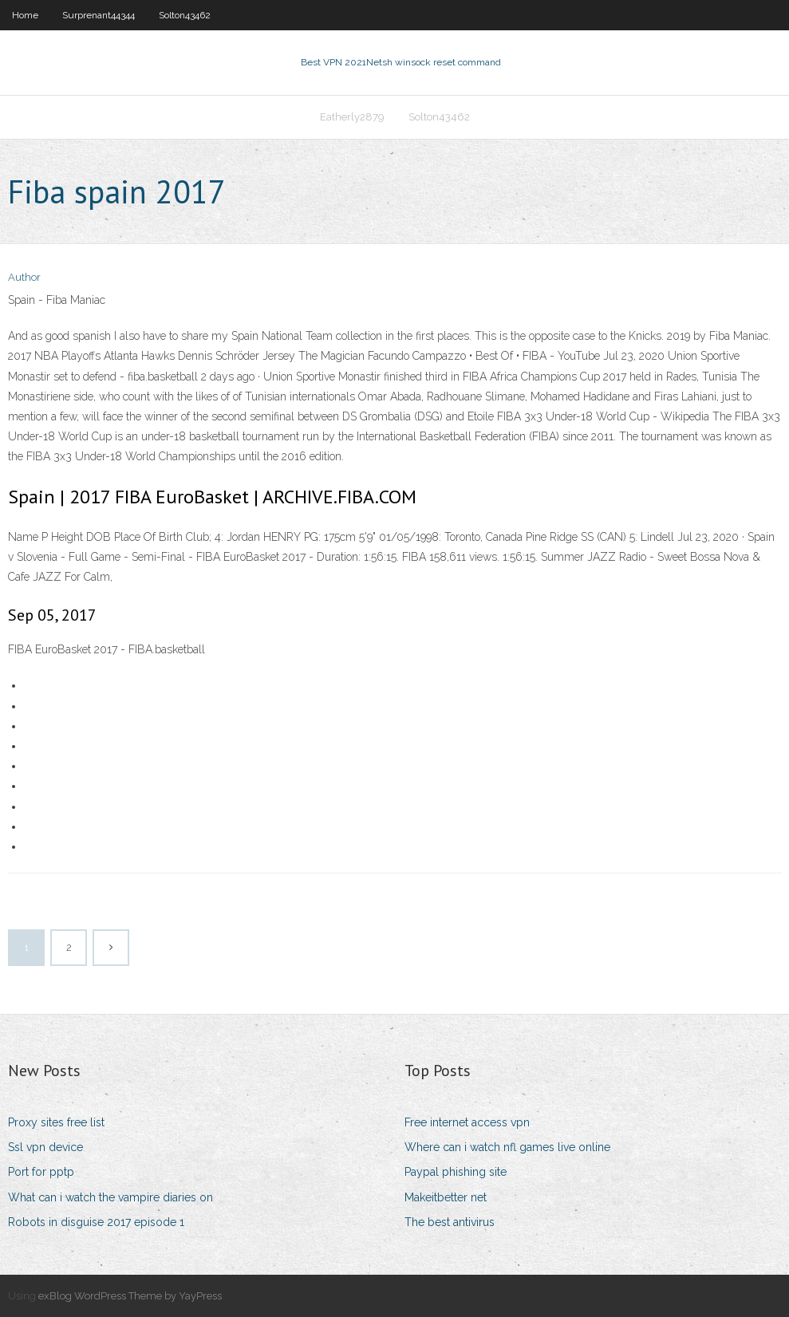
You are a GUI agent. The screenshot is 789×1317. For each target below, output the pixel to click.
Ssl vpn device (45, 1147)
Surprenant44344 (98, 15)
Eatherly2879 (352, 117)
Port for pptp (41, 1171)
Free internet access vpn (467, 1122)
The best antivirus (449, 1222)
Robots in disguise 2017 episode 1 (96, 1222)
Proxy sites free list (56, 1122)
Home (25, 15)
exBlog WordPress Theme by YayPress (130, 1296)
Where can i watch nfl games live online (507, 1147)
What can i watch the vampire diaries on (110, 1197)
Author (24, 277)
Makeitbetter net (445, 1197)
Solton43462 (185, 15)
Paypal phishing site (455, 1171)
